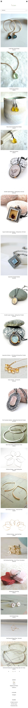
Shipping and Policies (14, 685)
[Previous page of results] (8, 671)
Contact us (14, 687)
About (14, 684)
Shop (14, 682)
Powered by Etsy (14, 705)
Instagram (14, 694)
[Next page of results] (19, 671)
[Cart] (26, 2)
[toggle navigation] (1, 1)
